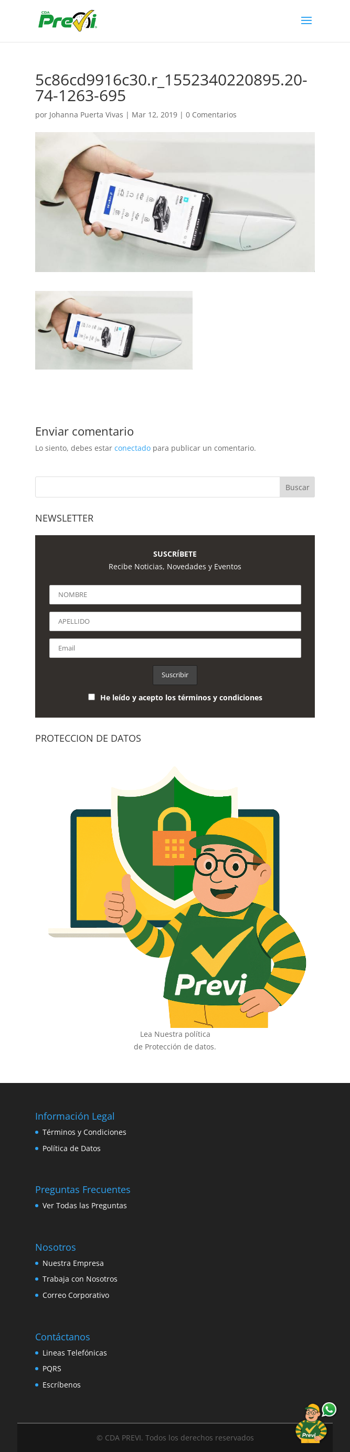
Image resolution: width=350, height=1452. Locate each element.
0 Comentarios (211, 115)
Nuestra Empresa (73, 1263)
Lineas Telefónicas (75, 1353)
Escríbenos (62, 1385)
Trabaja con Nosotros (80, 1279)
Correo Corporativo (76, 1295)
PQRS (52, 1368)
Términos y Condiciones (84, 1132)
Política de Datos (72, 1148)
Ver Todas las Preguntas (85, 1205)
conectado (132, 448)
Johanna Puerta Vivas (86, 115)
